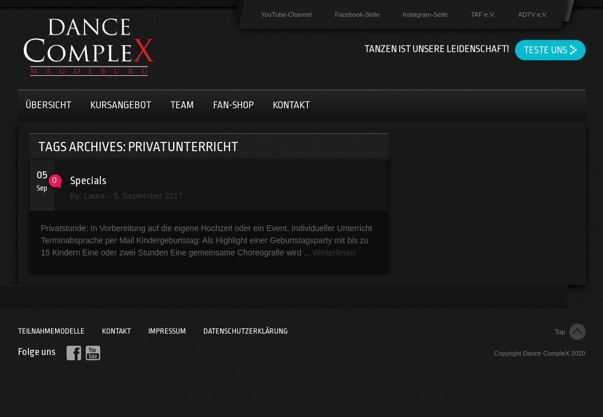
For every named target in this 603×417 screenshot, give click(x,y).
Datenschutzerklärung (245, 331)
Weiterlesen (334, 252)
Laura (94, 195)
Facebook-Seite (357, 14)
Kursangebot (120, 105)
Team (182, 105)
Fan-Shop (233, 105)
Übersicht (48, 105)
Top (560, 331)
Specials (88, 180)
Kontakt (291, 105)
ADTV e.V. (533, 14)
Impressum (167, 331)
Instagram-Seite (425, 14)
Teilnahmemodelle (51, 331)
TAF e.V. (483, 14)
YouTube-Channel (286, 14)
